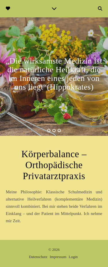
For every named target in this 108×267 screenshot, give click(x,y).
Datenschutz (38, 257)
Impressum (58, 257)
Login (73, 257)
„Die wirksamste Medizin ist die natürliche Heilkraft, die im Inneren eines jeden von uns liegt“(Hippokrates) (54, 73)
